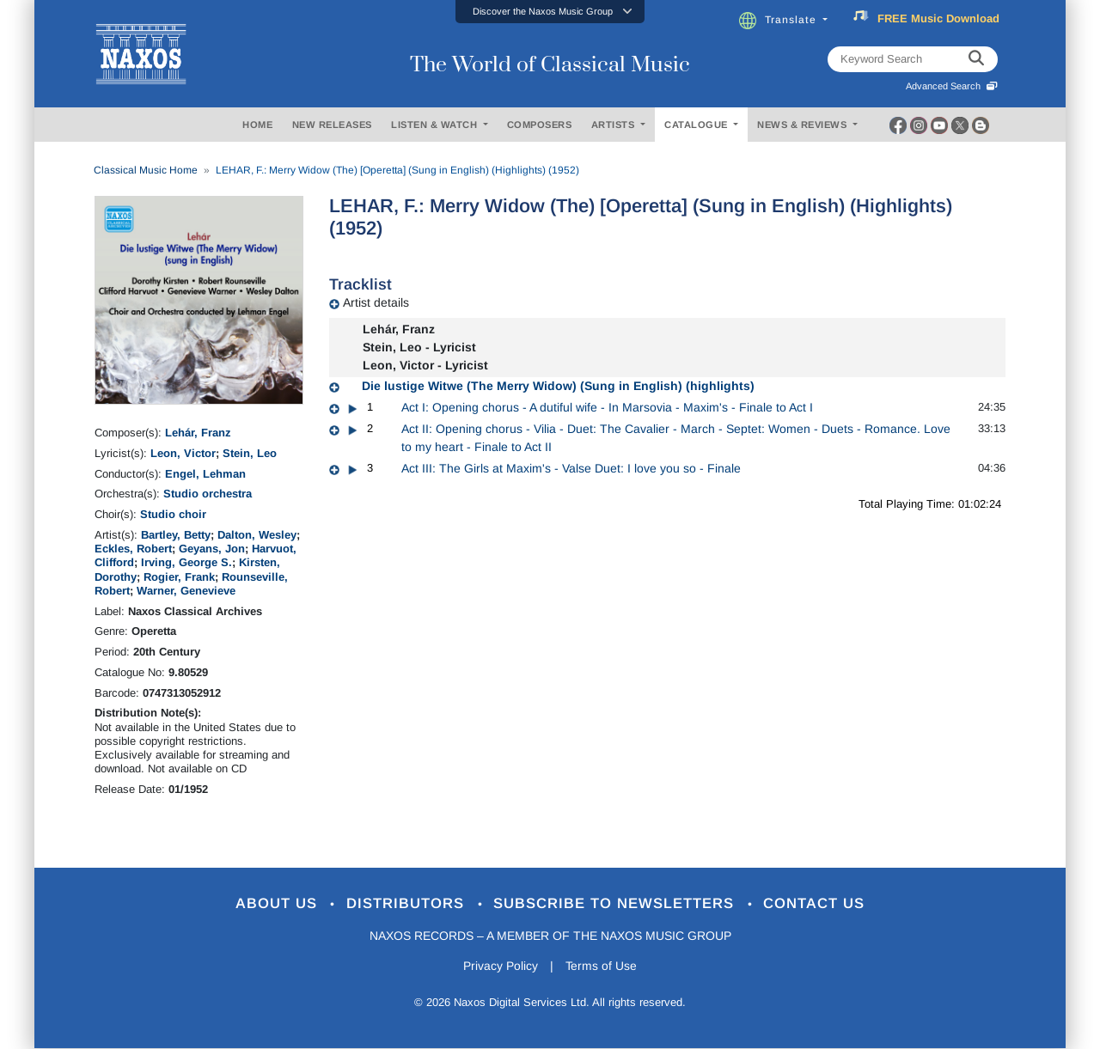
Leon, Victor (183, 453)
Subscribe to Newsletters (617, 904)
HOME (257, 124)
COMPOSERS (539, 124)
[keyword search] (976, 59)
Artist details (376, 302)
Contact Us (815, 904)
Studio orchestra (207, 493)
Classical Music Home (146, 170)
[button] (550, 11)
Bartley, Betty (176, 534)
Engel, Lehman (205, 473)
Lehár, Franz (198, 432)
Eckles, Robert (133, 548)
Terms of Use (601, 966)
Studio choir (173, 514)
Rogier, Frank (179, 576)
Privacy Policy (500, 966)
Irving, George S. (186, 562)
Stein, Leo (250, 453)
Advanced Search (952, 86)
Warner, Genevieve (186, 590)
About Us (278, 904)
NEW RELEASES (332, 124)
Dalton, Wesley (256, 534)
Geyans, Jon (212, 548)
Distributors (407, 904)
